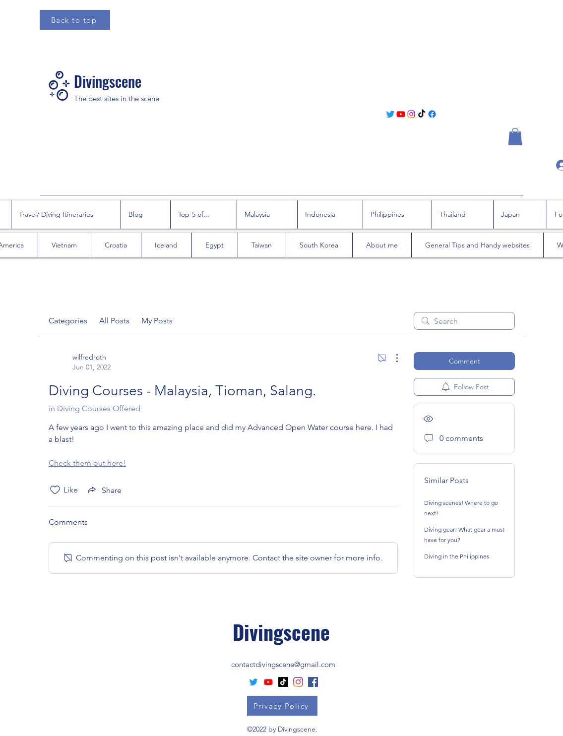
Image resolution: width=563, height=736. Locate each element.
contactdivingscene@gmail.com (283, 664)
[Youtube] (401, 114)
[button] (515, 136)
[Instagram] (411, 114)
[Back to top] (75, 20)
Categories (68, 320)
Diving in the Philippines (456, 556)
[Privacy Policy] (282, 706)
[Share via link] (104, 490)
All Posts (114, 320)
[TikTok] (422, 114)
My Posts (157, 320)
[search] (464, 321)
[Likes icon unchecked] (55, 490)
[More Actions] (392, 358)
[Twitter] (390, 114)
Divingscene (107, 81)
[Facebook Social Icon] (313, 682)
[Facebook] (432, 114)
